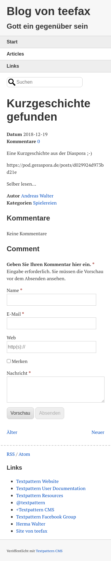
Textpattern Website (37, 481)
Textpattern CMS (49, 551)
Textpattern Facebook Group (46, 516)
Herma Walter (31, 524)
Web (11, 337)
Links (13, 66)
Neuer (97, 432)
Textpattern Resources (39, 495)
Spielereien (45, 203)
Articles (15, 53)
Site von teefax (31, 531)
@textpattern (30, 502)
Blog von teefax (49, 11)
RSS (11, 454)
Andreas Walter (37, 195)
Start (12, 41)
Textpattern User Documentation (51, 488)
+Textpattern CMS (35, 509)
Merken (20, 361)
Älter (12, 432)
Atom (24, 454)
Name (14, 290)
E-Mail (15, 314)
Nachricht (19, 373)
